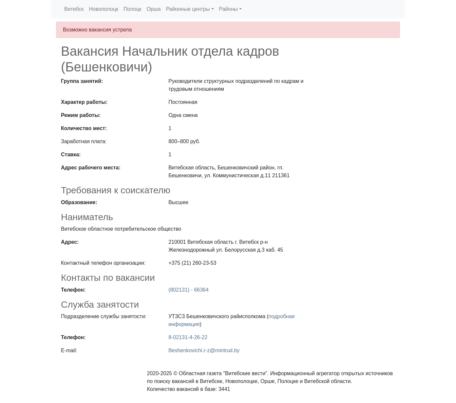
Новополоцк (103, 9)
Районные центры (188, 9)
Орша (154, 9)
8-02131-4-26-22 (187, 337)
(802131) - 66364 (188, 290)
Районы (228, 9)
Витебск (74, 9)
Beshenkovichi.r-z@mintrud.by (203, 350)
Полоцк (133, 9)
